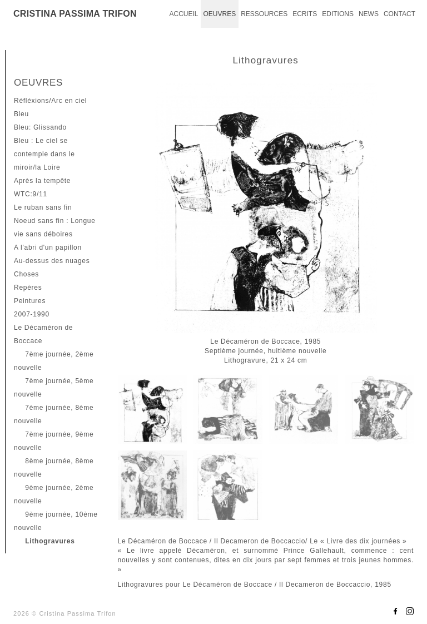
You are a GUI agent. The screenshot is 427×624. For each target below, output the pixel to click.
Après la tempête (42, 181)
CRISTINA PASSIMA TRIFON (75, 13)
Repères (28, 287)
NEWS (369, 14)
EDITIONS (338, 14)
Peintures (30, 301)
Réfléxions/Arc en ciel (50, 101)
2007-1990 (31, 314)
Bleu (21, 114)
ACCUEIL (183, 14)
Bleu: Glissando (40, 127)
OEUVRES (219, 14)
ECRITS (304, 14)
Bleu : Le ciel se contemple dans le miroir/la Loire (44, 154)
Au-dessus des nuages (52, 261)
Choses (26, 274)
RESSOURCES (264, 14)
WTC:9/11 (30, 194)
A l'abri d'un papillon (48, 247)
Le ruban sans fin (43, 207)
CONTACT (399, 14)
